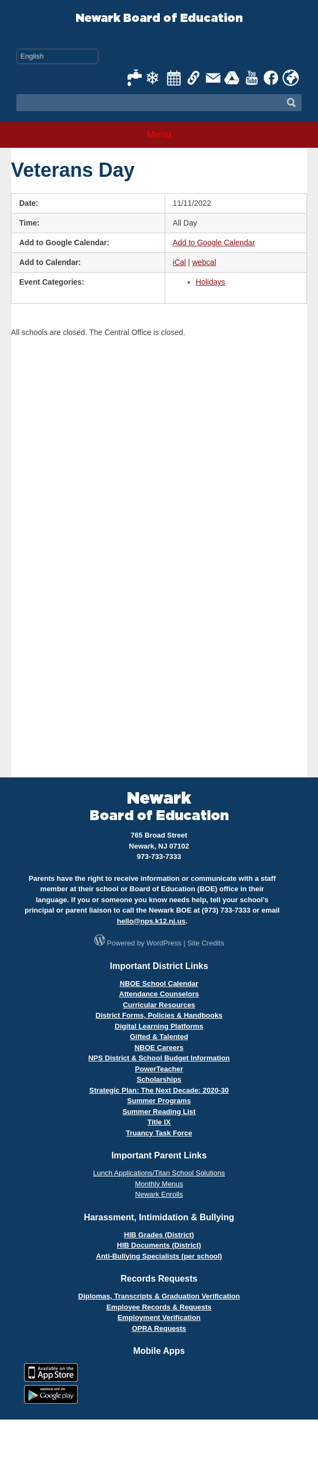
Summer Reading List (159, 1112)
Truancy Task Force (159, 1133)
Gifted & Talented (159, 1037)
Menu (159, 134)
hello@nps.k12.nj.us (151, 921)
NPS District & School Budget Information (159, 1058)
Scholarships (159, 1079)
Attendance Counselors (159, 994)
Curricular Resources (159, 1005)
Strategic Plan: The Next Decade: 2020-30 (159, 1090)
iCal (179, 262)
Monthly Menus (159, 1184)
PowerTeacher (159, 1069)
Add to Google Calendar (214, 242)
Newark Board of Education (159, 18)
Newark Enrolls (159, 1194)
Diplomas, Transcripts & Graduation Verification (159, 1296)
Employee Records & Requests (158, 1307)
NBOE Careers (159, 1047)
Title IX (158, 1122)
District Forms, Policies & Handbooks (159, 1015)
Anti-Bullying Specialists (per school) (159, 1256)
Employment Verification (159, 1317)
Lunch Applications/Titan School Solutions (159, 1173)
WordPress (164, 943)
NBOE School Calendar (159, 983)
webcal (204, 262)
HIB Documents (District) (159, 1245)
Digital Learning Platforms (159, 1026)
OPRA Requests (159, 1328)
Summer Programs (158, 1101)
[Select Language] (57, 56)
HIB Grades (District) (159, 1235)
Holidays (211, 282)
